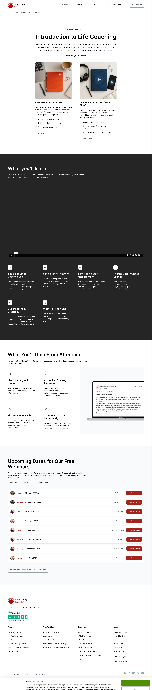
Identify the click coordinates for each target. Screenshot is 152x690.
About (116, 627)
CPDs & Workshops (84, 636)
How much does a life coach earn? (89, 655)
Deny (135, 678)
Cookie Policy (117, 647)
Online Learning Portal (120, 661)
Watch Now (87, 139)
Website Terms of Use (120, 640)
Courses (66, 5)
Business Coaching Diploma (17, 644)
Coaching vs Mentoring (85, 647)
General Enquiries (119, 636)
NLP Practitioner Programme (17, 636)
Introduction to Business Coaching (54, 640)
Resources (83, 5)
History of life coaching (85, 644)
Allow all (136, 671)
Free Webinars (49, 627)
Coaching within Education (16, 651)
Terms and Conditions (120, 651)
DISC (98, 5)
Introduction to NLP (49, 636)
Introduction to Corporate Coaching (54, 644)
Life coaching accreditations (87, 651)
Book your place (134, 493)
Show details (30, 686)
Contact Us (137, 5)
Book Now (42, 133)
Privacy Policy (118, 644)
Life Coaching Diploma (15, 632)
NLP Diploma (12, 640)
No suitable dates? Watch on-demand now (28, 570)
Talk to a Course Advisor (121, 632)
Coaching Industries (84, 632)
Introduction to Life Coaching (52, 632)
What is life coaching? (85, 640)
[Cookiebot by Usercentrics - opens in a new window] (12, 686)
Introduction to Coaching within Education (56, 647)
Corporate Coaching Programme (18, 647)
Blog (79, 659)
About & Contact (116, 5)
